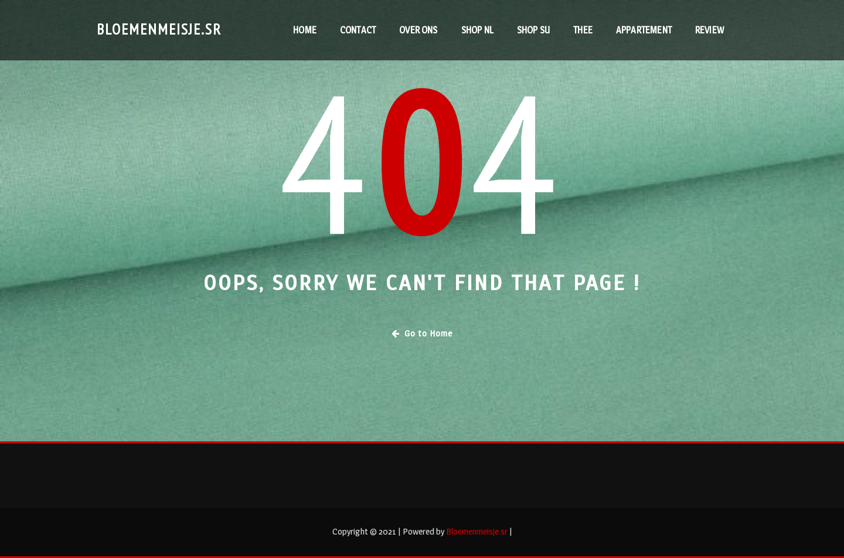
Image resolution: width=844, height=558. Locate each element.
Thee (583, 30)
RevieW (709, 30)
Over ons (418, 30)
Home (304, 30)
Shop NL (477, 30)
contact (358, 30)
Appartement (644, 30)
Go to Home (422, 333)
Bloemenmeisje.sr (159, 29)
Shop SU (533, 30)
